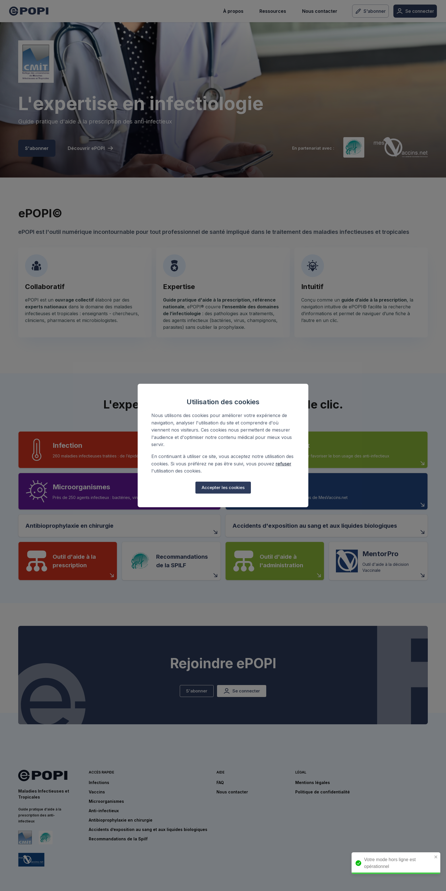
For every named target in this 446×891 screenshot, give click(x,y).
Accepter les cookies (223, 488)
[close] (439, 857)
